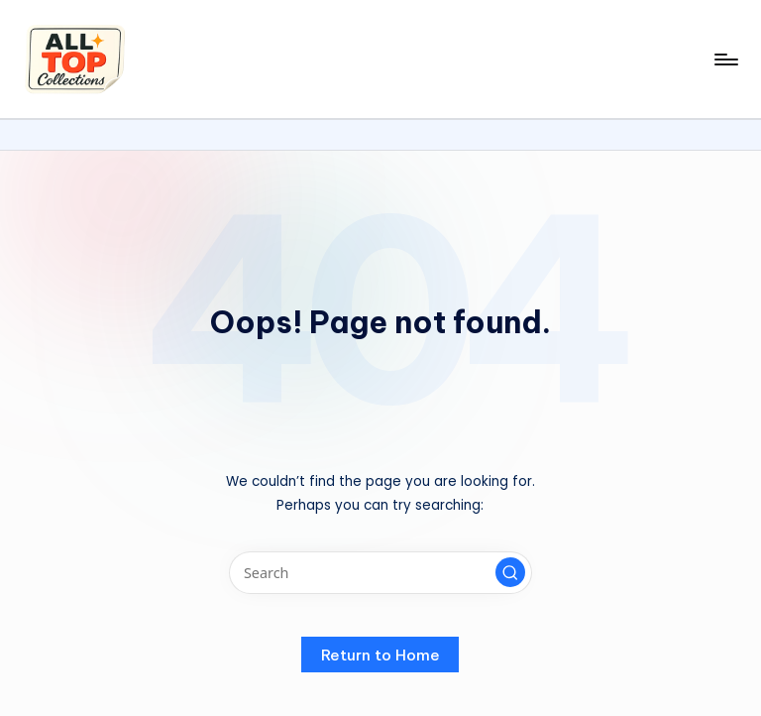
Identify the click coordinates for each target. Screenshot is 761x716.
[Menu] (724, 59)
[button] (510, 572)
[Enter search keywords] (380, 572)
